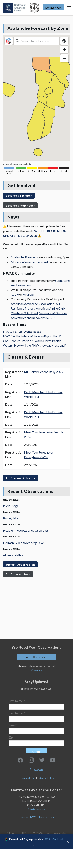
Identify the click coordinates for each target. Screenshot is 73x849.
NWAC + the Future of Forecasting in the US (32, 336)
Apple (15, 294)
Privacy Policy (46, 778)
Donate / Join (53, 7)
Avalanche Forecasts (24, 257)
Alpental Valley (13, 555)
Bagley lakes (11, 518)
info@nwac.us (36, 809)
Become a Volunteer (20, 205)
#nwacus (36, 670)
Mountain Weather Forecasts (30, 262)
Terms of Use (27, 778)
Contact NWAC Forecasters (36, 817)
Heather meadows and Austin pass (26, 530)
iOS (47, 839)
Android (57, 839)
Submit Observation (20, 564)
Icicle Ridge (10, 506)
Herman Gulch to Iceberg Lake (23, 543)
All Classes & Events (20, 478)
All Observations (17, 574)
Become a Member (18, 195)
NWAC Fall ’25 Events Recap (22, 331)
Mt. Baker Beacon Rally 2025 (43, 372)
